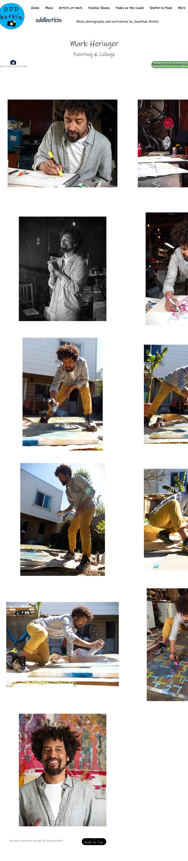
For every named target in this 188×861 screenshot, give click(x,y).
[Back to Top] (94, 841)
